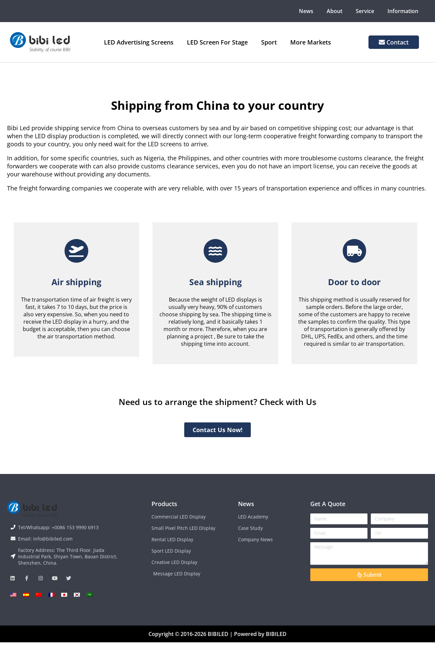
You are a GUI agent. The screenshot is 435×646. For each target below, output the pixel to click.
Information (403, 11)
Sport (269, 42)
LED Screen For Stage (217, 42)
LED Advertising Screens (139, 42)
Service (365, 11)
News (306, 11)
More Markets (310, 42)
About (334, 11)
